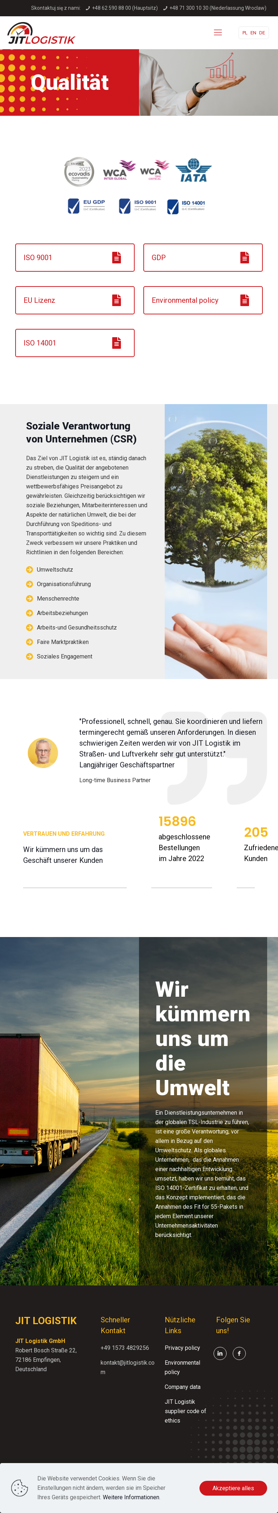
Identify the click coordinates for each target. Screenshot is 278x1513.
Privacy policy (182, 1347)
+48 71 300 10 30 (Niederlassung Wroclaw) (217, 8)
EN (253, 32)
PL (245, 32)
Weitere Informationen (131, 1497)
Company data (183, 1386)
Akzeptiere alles (233, 1488)
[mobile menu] (218, 32)
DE (262, 32)
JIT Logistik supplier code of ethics (185, 1411)
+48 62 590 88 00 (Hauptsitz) (125, 8)
